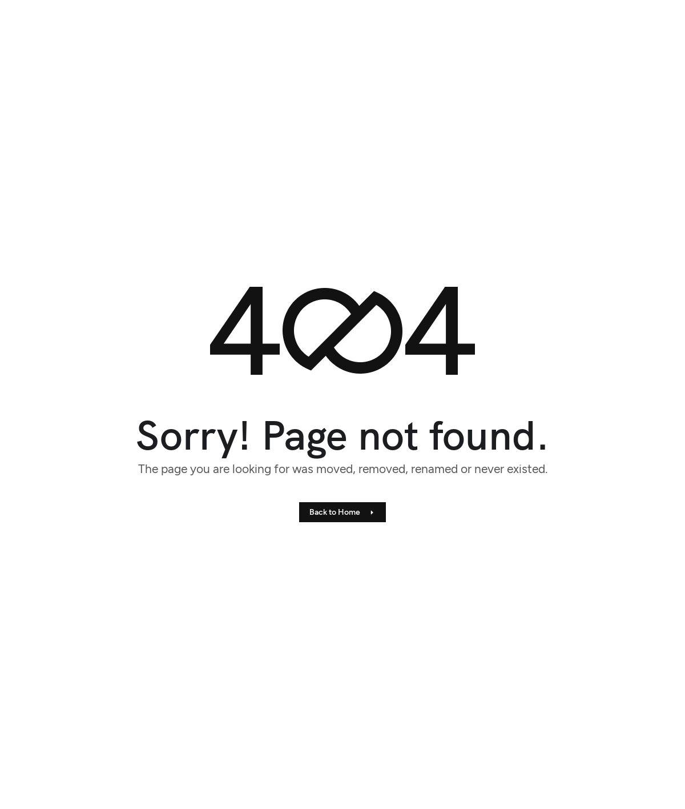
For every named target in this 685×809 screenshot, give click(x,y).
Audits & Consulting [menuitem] (268, 35)
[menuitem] (334, 35)
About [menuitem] (500, 35)
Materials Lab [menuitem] (397, 35)
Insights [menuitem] (455, 35)
